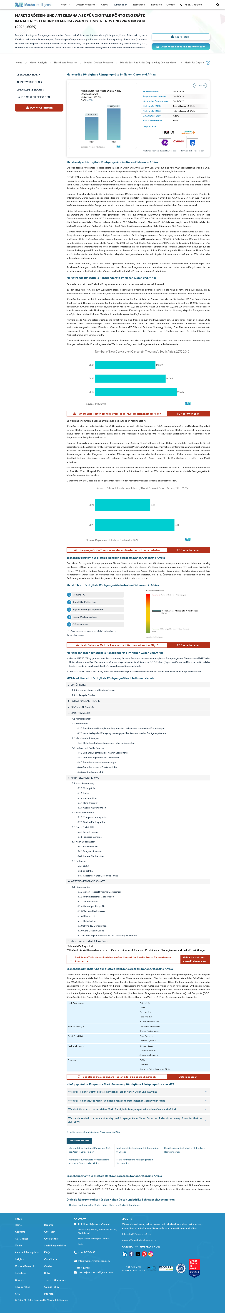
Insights (19, 1259)
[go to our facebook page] (131, 1254)
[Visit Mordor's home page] (33, 4)
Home (18, 1224)
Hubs (47, 1273)
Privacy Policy (22, 1286)
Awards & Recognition (27, 1252)
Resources (139, 4)
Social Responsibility (55, 1245)
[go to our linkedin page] (125, 1254)
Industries (156, 4)
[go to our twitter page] (137, 1254)
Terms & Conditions (55, 1280)
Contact (170, 4)
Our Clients (21, 1238)
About (105, 4)
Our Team (49, 1231)
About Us (20, 1231)
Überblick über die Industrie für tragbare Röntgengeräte (184, 1150)
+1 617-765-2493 (191, 4)
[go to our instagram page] (150, 1254)
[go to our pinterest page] (144, 1254)
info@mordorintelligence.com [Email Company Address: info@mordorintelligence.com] (94, 1260)
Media (18, 1245)
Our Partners (51, 1238)
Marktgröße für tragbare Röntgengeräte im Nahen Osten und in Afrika (89, 1161)
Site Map (49, 1293)
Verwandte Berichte (79, 1140)
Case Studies (51, 1259)
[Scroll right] (208, 63)
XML (17, 1293)
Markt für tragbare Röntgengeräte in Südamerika (134, 1161)
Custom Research (85, 4)
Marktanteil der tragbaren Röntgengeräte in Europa (137, 1150)
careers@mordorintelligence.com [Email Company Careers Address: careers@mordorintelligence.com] (139, 1240)
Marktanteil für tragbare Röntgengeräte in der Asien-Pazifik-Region (90, 1150)
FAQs (47, 1252)
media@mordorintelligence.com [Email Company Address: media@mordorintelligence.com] (96, 1272)
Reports (66, 4)
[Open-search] (218, 4)
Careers (19, 1280)
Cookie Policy (51, 1286)
